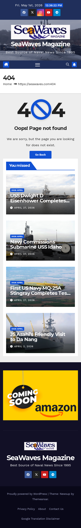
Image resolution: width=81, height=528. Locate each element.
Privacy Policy (26, 508)
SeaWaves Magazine (40, 44)
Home (7, 84)
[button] (67, 64)
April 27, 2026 (24, 207)
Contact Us (56, 508)
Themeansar (40, 499)
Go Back (40, 154)
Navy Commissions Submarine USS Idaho (36, 244)
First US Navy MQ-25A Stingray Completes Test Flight (39, 293)
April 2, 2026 (23, 346)
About (42, 508)
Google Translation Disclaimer (40, 518)
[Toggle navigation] (37, 65)
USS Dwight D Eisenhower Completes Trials (38, 201)
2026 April (17, 190)
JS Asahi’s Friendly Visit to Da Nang (37, 336)
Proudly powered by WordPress (27, 493)
